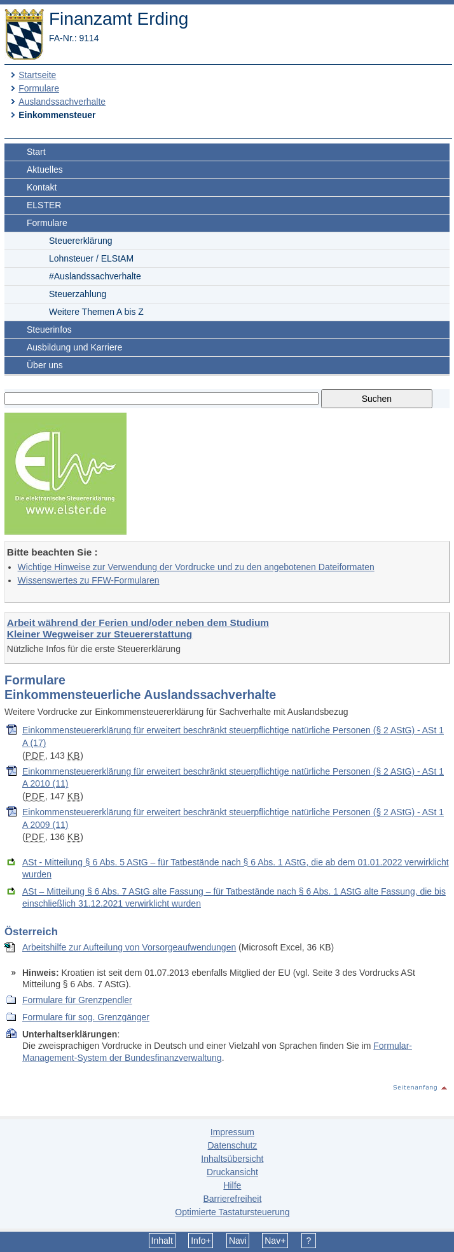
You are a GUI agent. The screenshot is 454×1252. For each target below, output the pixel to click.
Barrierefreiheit (232, 1199)
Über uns (45, 365)
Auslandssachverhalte (62, 102)
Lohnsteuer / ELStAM (91, 258)
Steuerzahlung (77, 294)
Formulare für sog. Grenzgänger (85, 1017)
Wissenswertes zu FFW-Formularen (89, 580)
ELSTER (44, 205)
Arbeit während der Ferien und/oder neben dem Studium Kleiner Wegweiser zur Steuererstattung (138, 628)
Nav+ (275, 1240)
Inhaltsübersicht (232, 1159)
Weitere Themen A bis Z (96, 312)
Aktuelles (45, 169)
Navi (238, 1240)
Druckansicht (232, 1172)
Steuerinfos (49, 329)
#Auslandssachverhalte (95, 276)
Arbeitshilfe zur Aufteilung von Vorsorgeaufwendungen (129, 947)
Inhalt (162, 1240)
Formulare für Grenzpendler (77, 1000)
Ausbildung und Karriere (74, 347)
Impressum (232, 1132)
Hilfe (232, 1185)
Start (36, 152)
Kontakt (42, 187)
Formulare (38, 88)
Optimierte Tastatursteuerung (232, 1212)
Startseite (37, 75)
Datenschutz (232, 1145)
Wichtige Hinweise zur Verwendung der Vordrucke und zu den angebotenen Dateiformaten (196, 567)
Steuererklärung (81, 241)
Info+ (201, 1240)
